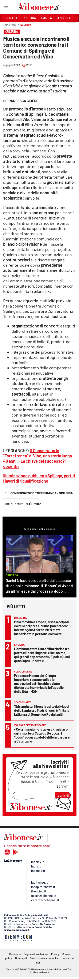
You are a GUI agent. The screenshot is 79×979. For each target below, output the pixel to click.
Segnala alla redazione (36, 954)
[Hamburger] (5, 7)
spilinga (66, 493)
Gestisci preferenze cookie (44, 958)
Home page (10, 24)
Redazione (15, 954)
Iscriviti (62, 795)
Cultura (25, 24)
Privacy (55, 954)
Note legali (21, 958)
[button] (71, 27)
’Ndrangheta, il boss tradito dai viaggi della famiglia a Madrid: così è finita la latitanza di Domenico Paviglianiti (41, 710)
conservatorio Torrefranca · (34, 493)
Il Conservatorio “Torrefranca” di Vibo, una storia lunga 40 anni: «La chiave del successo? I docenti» (37, 458)
